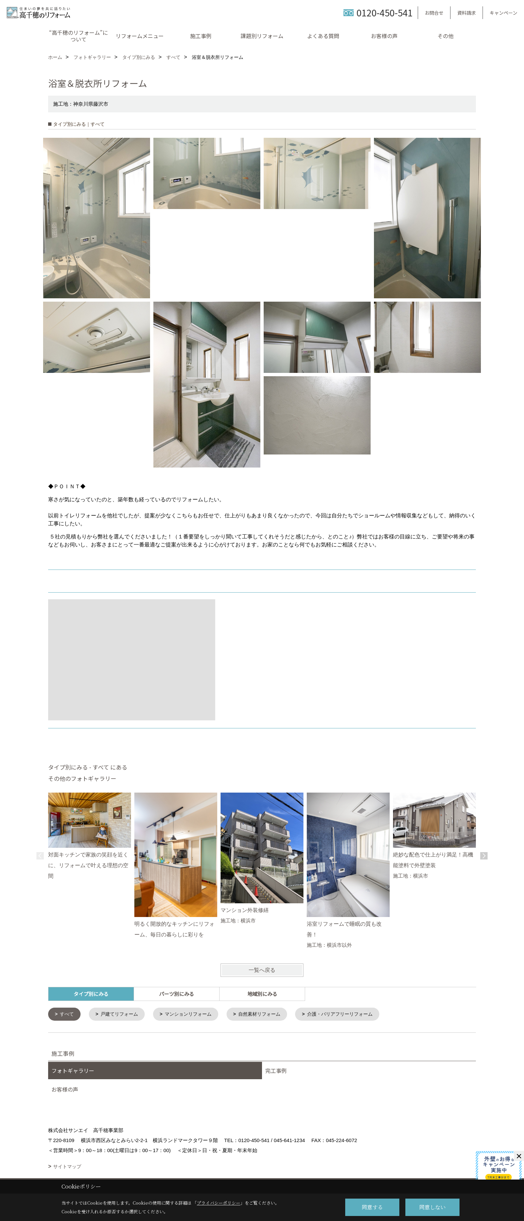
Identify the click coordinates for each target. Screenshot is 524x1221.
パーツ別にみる (176, 993)
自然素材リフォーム (269, 1014)
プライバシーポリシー (218, 1203)
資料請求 (466, 12)
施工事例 (201, 36)
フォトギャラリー (72, 1071)
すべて (68, 1014)
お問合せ (434, 12)
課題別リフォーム (262, 36)
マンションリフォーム (194, 1014)
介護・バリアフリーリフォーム (354, 1014)
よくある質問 (323, 36)
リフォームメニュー (140, 36)
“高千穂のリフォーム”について (78, 35)
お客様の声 (384, 36)
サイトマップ (67, 1167)
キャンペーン (503, 12)
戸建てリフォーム (122, 1014)
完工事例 (276, 1071)
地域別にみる (262, 993)
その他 (445, 36)
